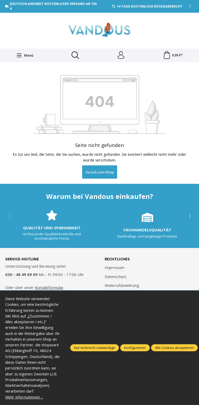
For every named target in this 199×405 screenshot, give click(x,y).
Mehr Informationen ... (24, 397)
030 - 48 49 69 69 (21, 274)
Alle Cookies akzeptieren (174, 347)
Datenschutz (115, 276)
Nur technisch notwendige (94, 347)
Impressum (114, 267)
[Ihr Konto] (121, 55)
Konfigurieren (135, 347)
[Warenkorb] (173, 55)
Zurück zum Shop (100, 172)
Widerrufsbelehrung (122, 285)
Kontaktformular (49, 287)
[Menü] (24, 55)
